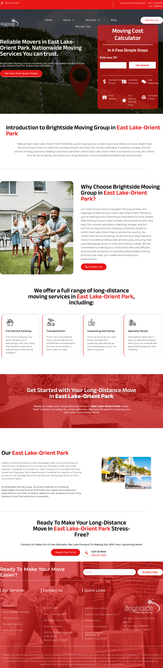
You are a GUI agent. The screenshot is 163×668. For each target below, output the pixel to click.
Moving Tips (83, 26)
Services (92, 20)
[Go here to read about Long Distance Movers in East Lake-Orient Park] (19, 22)
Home (48, 19)
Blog (114, 19)
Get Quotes (142, 65)
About (68, 20)
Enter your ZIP (109, 57)
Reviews (92, 635)
